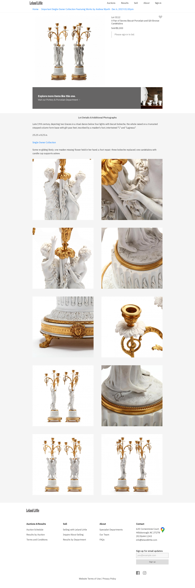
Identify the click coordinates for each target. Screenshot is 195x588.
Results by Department (74, 539)
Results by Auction (35, 534)
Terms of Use (94, 578)
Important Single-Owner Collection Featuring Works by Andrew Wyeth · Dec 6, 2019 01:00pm (87, 9)
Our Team (104, 534)
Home (35, 9)
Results (125, 3)
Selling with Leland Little (75, 529)
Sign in (158, 3)
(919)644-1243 (144, 536)
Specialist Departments (111, 529)
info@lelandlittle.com (146, 540)
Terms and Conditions (37, 539)
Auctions (111, 3)
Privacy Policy (109, 578)
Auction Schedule (34, 529)
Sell (136, 3)
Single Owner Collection (44, 142)
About (147, 3)
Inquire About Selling (73, 534)
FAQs (102, 539)
